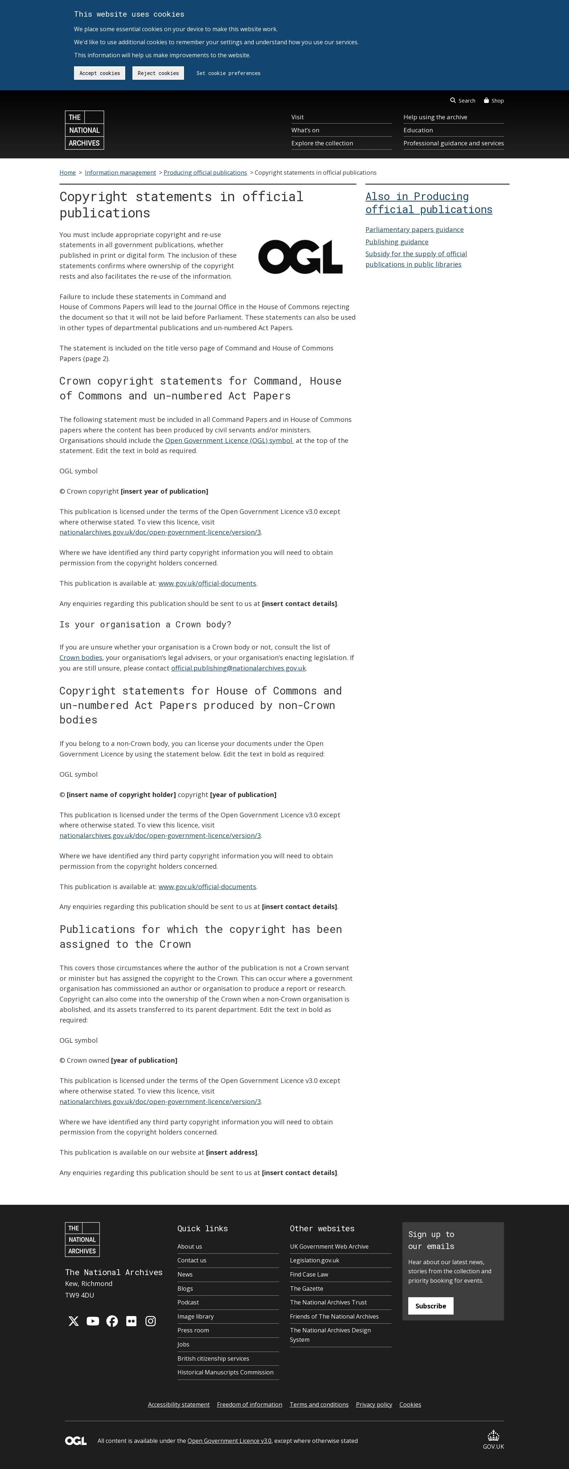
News (185, 1274)
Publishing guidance (397, 241)
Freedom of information (249, 1404)
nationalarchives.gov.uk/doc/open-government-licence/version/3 (160, 532)
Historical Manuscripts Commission (225, 1372)
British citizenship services (213, 1358)
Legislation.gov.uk (314, 1260)
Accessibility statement (179, 1404)
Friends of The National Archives (334, 1316)
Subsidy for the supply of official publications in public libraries (416, 259)
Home (68, 173)
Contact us (191, 1260)
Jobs (183, 1344)
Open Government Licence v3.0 (229, 1441)
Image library (195, 1316)
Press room (193, 1330)
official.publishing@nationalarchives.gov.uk (238, 668)
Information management (120, 173)
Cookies (410, 1404)
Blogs (185, 1288)
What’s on (305, 130)
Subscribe (431, 1306)
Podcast (188, 1302)
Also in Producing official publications (428, 203)
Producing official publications (205, 173)
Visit (297, 117)
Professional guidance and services (454, 143)
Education (418, 130)
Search (462, 100)
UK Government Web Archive (329, 1246)
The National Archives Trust (328, 1302)
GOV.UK (493, 1440)
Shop (494, 100)
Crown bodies (81, 657)
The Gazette (306, 1288)
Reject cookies (158, 73)
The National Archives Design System (330, 1335)
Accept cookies (99, 73)
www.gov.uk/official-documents (207, 583)
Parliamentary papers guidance (414, 229)
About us (189, 1246)
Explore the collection (322, 143)
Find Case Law (309, 1274)
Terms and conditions (319, 1404)
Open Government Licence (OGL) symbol (229, 440)
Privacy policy (374, 1404)
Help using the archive (435, 117)
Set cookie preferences (229, 73)
